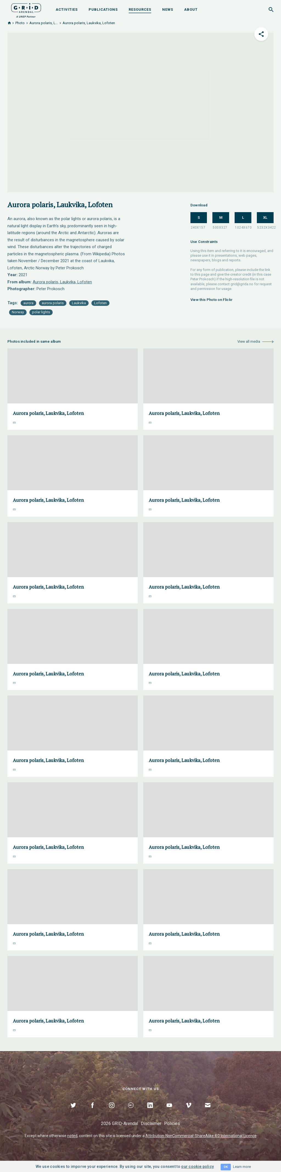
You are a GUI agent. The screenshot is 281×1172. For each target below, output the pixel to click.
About (191, 9)
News (167, 9)
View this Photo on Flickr (211, 300)
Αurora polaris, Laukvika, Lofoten (62, 281)
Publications (103, 9)
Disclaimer (151, 1123)
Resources (140, 9)
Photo (20, 23)
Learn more (242, 1167)
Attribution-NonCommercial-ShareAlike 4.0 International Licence (201, 1136)
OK (226, 1167)
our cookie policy (197, 1166)
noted (72, 1136)
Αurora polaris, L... (43, 23)
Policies (172, 1123)
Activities (67, 9)
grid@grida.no (242, 284)
